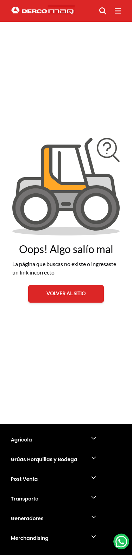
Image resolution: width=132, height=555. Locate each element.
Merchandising (30, 538)
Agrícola (21, 439)
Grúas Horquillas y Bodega (44, 459)
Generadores (27, 518)
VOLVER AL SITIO (66, 293)
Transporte (24, 498)
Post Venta (24, 479)
